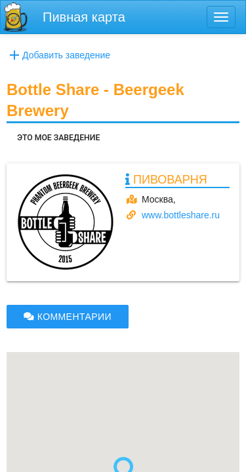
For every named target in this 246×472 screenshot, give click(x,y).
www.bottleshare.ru (181, 215)
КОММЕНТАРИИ (68, 316)
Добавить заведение (58, 55)
